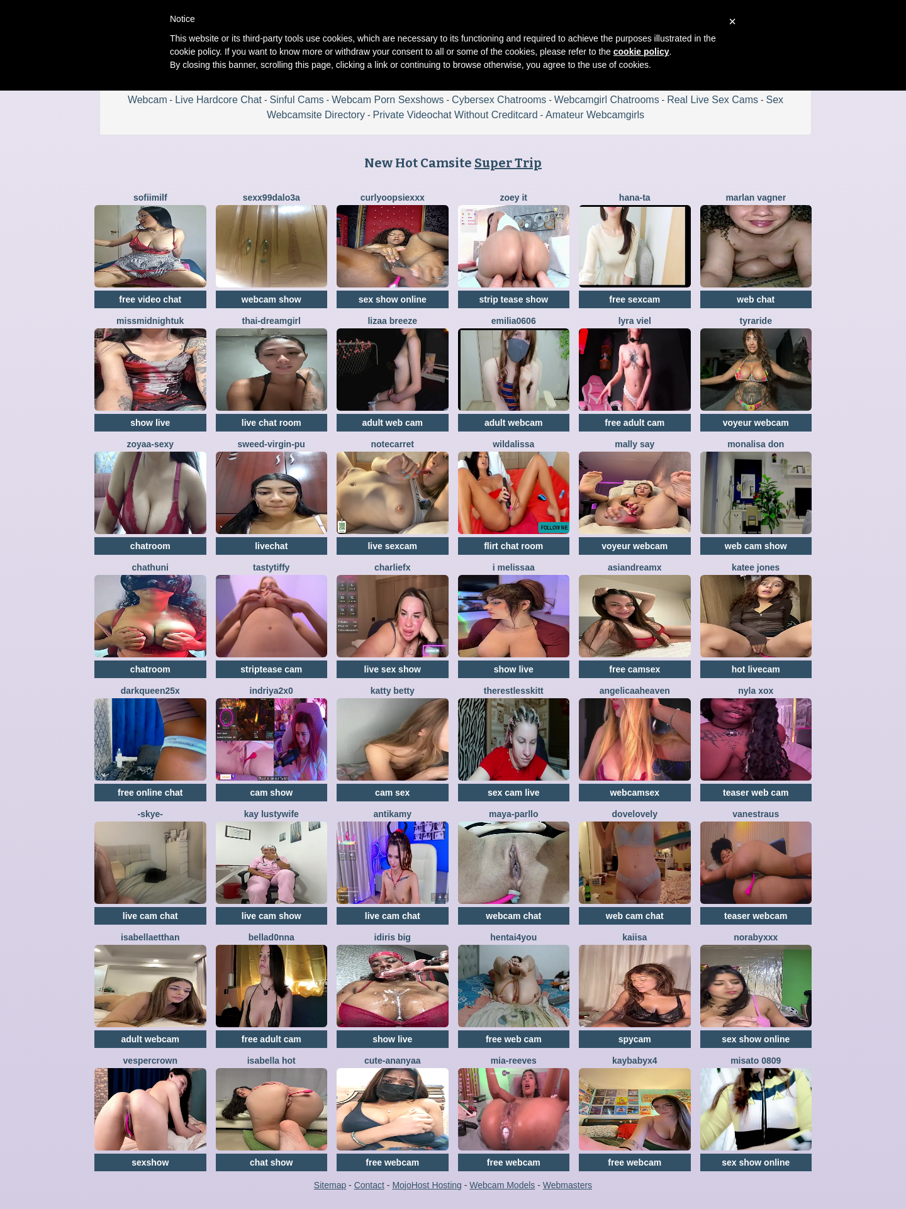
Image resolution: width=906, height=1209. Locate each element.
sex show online (393, 299)
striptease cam (271, 669)
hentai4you (513, 937)
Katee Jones (756, 567)
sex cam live (514, 793)
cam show (271, 793)
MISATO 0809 (755, 1061)
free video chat (150, 299)
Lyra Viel (634, 321)
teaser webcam (755, 916)
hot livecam (756, 669)
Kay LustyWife (271, 814)
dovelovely (634, 814)
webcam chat (513, 916)
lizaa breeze (392, 321)
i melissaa (514, 567)
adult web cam (392, 423)
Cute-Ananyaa (392, 1061)
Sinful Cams (296, 99)
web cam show (756, 546)
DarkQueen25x (150, 691)
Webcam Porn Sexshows (388, 99)
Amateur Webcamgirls (594, 114)
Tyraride (756, 321)
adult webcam (513, 423)
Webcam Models (502, 1185)
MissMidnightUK (150, 321)
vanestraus (755, 814)
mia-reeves (514, 1061)
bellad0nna (271, 937)
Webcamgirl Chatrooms (606, 99)
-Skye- (150, 814)
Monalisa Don (755, 444)
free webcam (392, 1162)
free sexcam (634, 299)
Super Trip (508, 162)
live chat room (271, 423)
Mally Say (634, 444)
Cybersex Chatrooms (499, 99)
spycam (634, 1039)
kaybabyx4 (634, 1061)
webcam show (271, 299)
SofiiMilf (150, 197)
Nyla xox (755, 691)
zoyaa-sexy (150, 444)
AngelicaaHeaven (635, 691)
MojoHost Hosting (427, 1185)
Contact (369, 1185)
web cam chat (635, 916)
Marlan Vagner (755, 197)
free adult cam (634, 423)
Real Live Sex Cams (712, 99)
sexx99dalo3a (271, 197)
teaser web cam (755, 793)
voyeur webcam (756, 423)
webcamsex (634, 793)
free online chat (150, 793)
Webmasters (567, 1185)
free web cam (514, 1039)
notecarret (392, 444)
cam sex (392, 793)
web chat (756, 299)
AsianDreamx (635, 567)
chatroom (150, 546)
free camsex (634, 669)
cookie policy (641, 52)
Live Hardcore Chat (218, 99)
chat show (271, 1162)
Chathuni (150, 567)
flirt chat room (513, 546)
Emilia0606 (513, 321)
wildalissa (513, 444)
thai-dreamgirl (271, 321)
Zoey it (513, 197)
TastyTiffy (271, 567)
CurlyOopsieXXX (393, 197)
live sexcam (392, 546)
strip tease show (513, 299)
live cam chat (150, 916)
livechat (271, 546)
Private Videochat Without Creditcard (455, 114)
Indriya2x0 (271, 691)
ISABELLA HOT (271, 1061)
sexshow (150, 1162)
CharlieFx (392, 567)
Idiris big (392, 937)
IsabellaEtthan (150, 937)
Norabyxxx (756, 937)
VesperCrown (150, 1061)
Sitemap (330, 1185)
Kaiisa (634, 937)
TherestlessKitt (514, 691)
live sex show (392, 669)
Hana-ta (635, 197)
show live (150, 423)
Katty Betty (393, 691)
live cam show (271, 916)
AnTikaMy (392, 814)
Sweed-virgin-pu (271, 444)
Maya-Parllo (514, 814)
